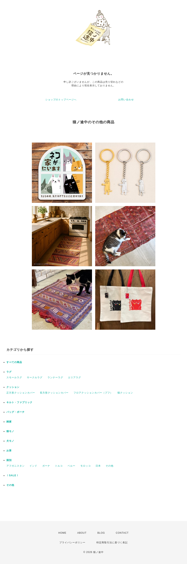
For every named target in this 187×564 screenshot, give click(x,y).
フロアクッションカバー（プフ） (93, 392)
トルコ (59, 465)
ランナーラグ (55, 377)
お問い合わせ (126, 99)
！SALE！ (12, 475)
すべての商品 (14, 362)
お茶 (9, 450)
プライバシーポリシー (72, 542)
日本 (98, 465)
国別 (9, 460)
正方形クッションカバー (20, 392)
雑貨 (9, 421)
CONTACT (122, 532)
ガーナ (46, 465)
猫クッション (125, 392)
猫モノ (10, 431)
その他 (109, 465)
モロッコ (85, 465)
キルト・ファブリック (19, 402)
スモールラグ (14, 377)
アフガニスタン (15, 465)
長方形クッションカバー (54, 392)
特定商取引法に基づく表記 (112, 542)
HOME (62, 532)
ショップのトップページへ (61, 99)
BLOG (101, 532)
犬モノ (10, 441)
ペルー (71, 465)
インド (33, 465)
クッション (12, 387)
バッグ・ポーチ (15, 412)
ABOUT (81, 532)
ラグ (9, 371)
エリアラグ (74, 377)
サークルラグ (34, 377)
